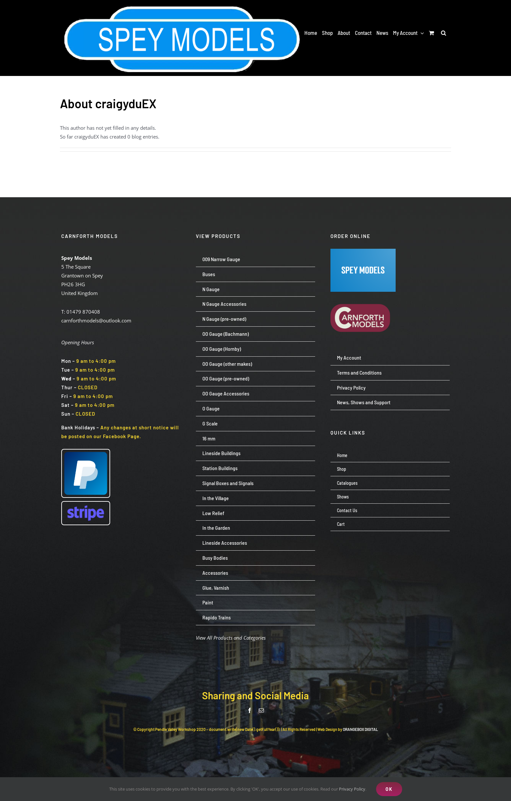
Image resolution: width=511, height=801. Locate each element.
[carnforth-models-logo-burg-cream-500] (363, 294)
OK (389, 789)
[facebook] (249, 710)
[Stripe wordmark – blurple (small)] (86, 504)
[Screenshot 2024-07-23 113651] (363, 251)
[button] (443, 32)
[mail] (261, 710)
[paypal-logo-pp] (86, 452)
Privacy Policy (352, 789)
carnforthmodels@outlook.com (96, 320)
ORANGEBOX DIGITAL (360, 729)
